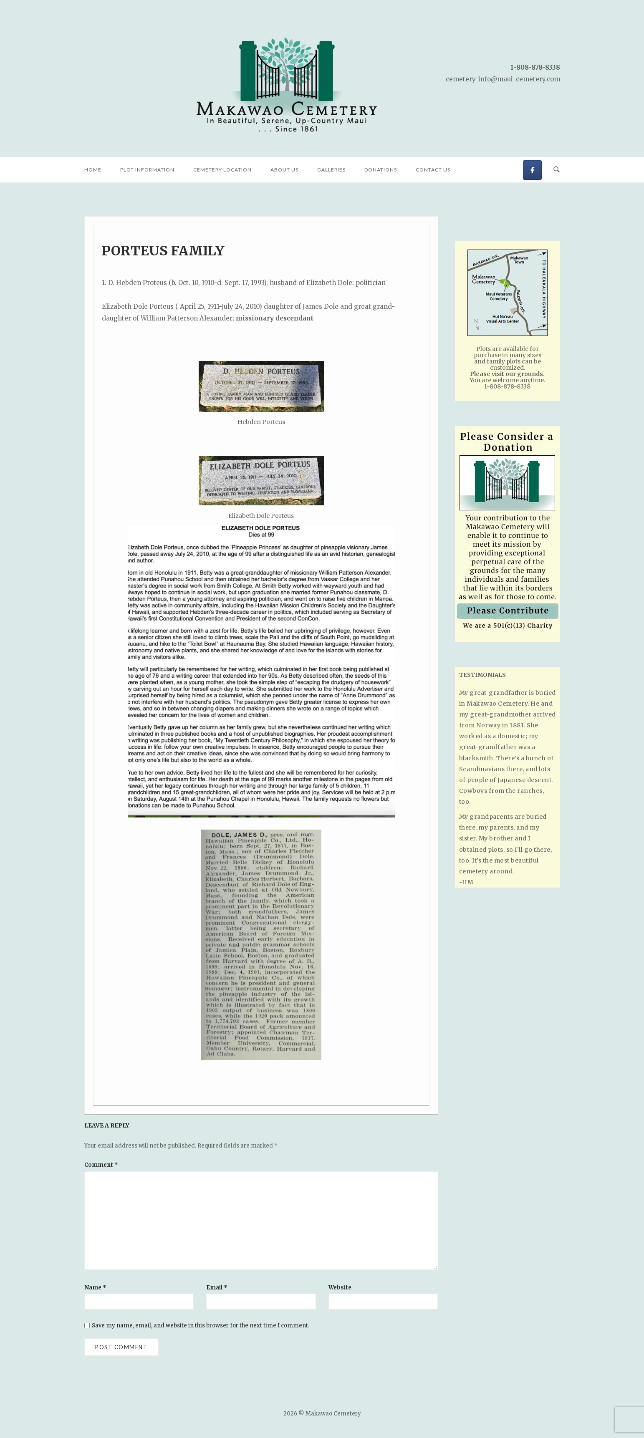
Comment (101, 1164)
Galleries (331, 170)
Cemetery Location (222, 170)
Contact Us (433, 170)
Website (339, 1287)
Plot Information (147, 170)
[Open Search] (556, 170)
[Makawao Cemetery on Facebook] (532, 170)
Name (95, 1287)
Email (216, 1287)
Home (92, 170)
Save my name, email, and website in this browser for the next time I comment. (200, 1325)
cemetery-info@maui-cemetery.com (503, 79)
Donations (380, 170)
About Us (284, 170)
